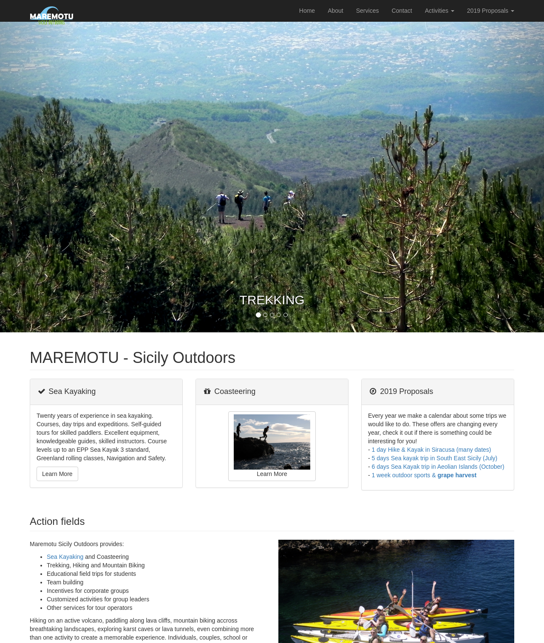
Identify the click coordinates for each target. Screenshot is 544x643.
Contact (401, 10)
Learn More (57, 473)
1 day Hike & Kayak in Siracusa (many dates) (431, 449)
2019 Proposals (490, 10)
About (335, 10)
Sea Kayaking (65, 556)
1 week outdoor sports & (424, 475)
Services (367, 10)
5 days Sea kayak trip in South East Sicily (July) (435, 458)
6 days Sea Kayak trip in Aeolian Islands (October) (438, 466)
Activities (439, 10)
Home (307, 10)
